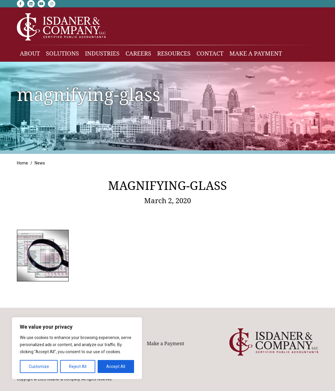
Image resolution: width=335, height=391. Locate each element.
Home (22, 163)
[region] (77, 348)
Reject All (77, 366)
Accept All (115, 366)
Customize (39, 366)
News (40, 163)
